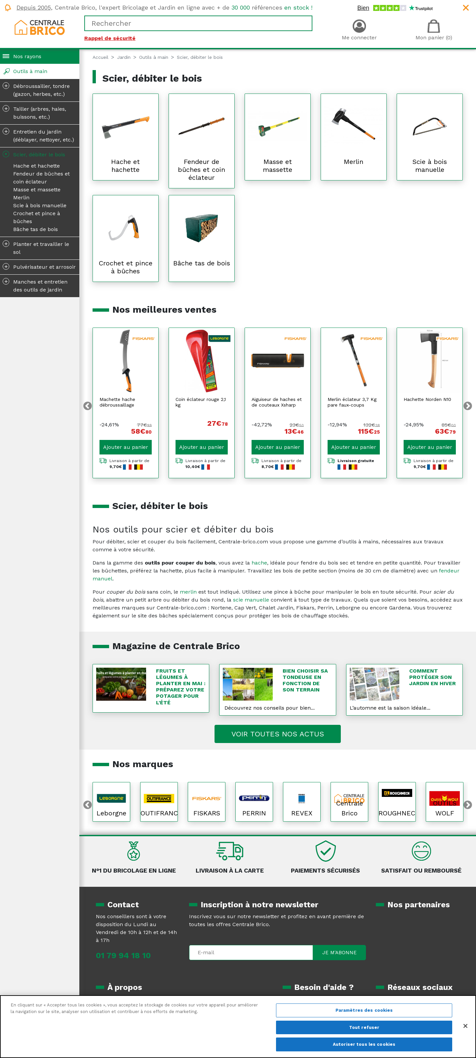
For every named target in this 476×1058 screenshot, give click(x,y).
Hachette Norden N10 (427, 399)
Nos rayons (27, 56)
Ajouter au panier (125, 447)
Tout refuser (364, 1027)
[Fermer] (465, 1026)
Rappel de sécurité (110, 38)
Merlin (21, 197)
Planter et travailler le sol (36, 247)
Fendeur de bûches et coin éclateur (41, 178)
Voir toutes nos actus (277, 734)
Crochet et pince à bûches (36, 217)
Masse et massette (36, 189)
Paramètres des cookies (364, 1010)
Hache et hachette (36, 166)
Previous (88, 406)
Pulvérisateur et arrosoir (39, 266)
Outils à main (30, 71)
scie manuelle (251, 600)
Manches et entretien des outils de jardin (35, 285)
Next (468, 406)
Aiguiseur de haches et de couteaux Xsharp (277, 402)
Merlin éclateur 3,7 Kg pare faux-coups (352, 402)
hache (259, 563)
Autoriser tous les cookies (364, 1044)
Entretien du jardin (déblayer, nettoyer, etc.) (38, 135)
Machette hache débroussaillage (117, 402)
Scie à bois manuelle (39, 205)
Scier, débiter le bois (33, 154)
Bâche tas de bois (35, 229)
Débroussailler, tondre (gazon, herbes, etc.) (36, 89)
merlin (188, 592)
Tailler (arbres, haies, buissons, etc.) (34, 112)
